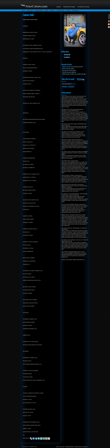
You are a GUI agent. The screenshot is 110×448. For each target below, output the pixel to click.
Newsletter (76, 10)
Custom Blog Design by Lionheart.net (81, 446)
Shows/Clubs (60, 10)
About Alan (30, 10)
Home (23, 10)
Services (52, 10)
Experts (68, 10)
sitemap (57, 446)
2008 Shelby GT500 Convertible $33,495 (74, 74)
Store (46, 10)
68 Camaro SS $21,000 (69, 70)
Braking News (39, 10)
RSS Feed (80, 79)
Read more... (64, 94)
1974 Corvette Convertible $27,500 (72, 66)
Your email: (64, 81)
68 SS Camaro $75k (68, 68)
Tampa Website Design (69, 446)
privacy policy (62, 446)
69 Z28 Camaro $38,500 (69, 72)
